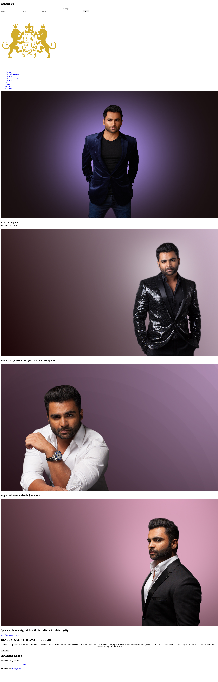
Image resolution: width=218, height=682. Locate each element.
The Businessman (11, 79)
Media (7, 85)
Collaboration (10, 89)
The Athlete (9, 77)
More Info (5, 651)
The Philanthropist (12, 75)
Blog (7, 83)
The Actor (9, 81)
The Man (8, 73)
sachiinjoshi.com (17, 669)
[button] (6, 636)
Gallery (8, 87)
